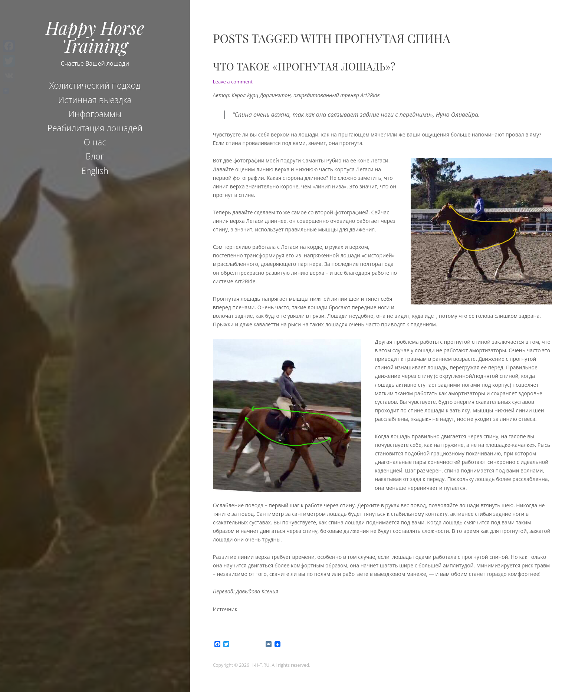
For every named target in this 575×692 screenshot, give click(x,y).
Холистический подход (95, 85)
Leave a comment (233, 81)
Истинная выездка (95, 100)
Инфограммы (94, 114)
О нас (94, 142)
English (94, 171)
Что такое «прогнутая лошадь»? (304, 66)
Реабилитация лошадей (94, 128)
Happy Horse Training (95, 36)
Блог (95, 156)
